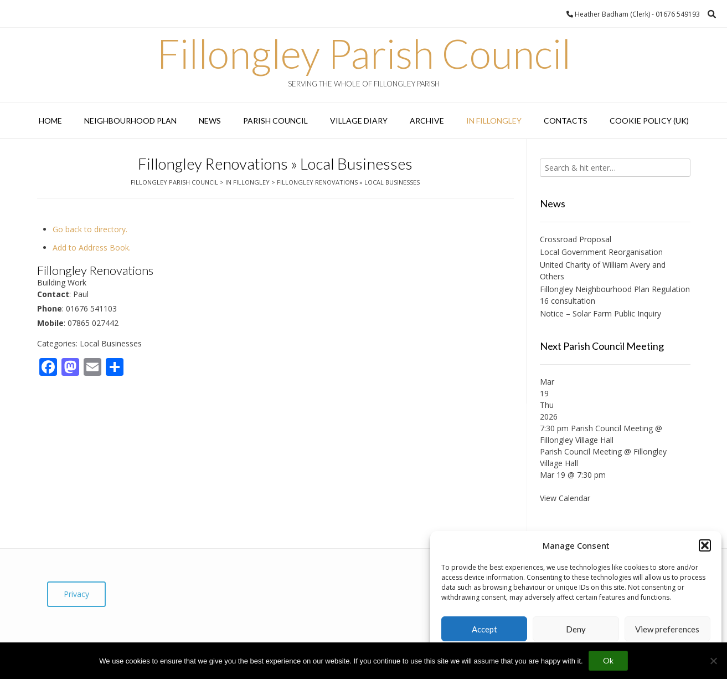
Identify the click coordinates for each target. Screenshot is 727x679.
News (210, 120)
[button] (704, 545)
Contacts (565, 120)
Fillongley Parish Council (364, 53)
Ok (608, 660)
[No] (713, 660)
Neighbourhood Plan (130, 120)
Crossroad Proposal (575, 239)
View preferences (667, 629)
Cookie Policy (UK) (649, 120)
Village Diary (359, 120)
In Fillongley (494, 120)
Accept (484, 629)
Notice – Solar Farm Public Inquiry (600, 313)
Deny (576, 629)
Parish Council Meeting (581, 451)
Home (50, 120)
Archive (427, 120)
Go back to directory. (90, 229)
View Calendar (565, 498)
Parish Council (275, 120)
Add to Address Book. (92, 247)
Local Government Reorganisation (601, 252)
